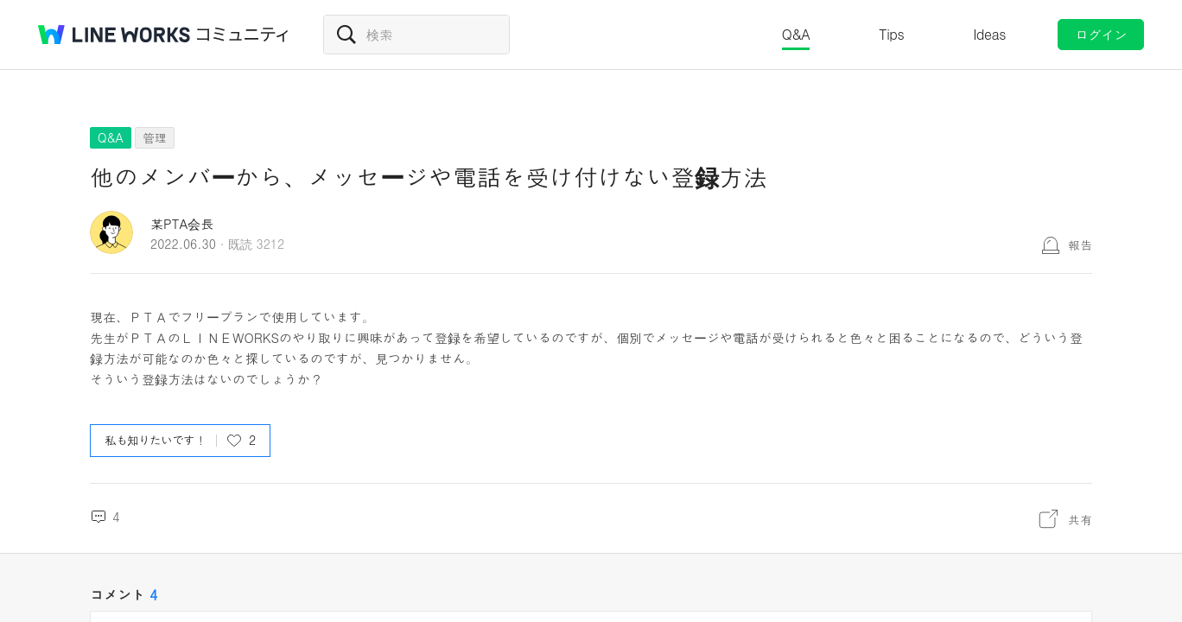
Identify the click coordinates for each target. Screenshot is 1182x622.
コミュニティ (243, 34)
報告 (1080, 244)
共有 (1080, 519)
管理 (155, 137)
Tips (891, 34)
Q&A (796, 34)
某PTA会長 (181, 223)
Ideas (989, 34)
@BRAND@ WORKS (114, 34)
